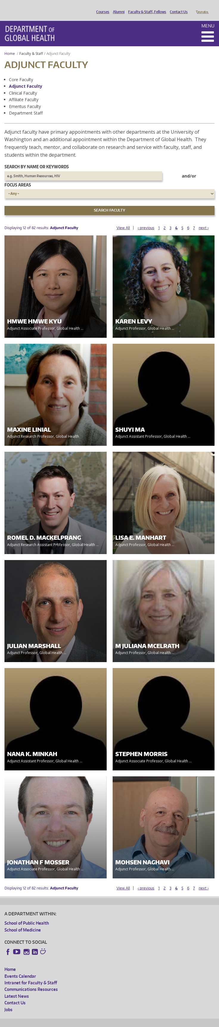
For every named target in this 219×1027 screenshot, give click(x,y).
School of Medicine (22, 921)
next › (204, 219)
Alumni (117, 7)
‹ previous (146, 219)
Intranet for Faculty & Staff (30, 974)
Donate (202, 7)
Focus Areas (17, 176)
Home (9, 45)
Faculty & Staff (31, 45)
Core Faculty (21, 71)
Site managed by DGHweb (143, 1021)
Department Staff (26, 104)
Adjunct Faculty (25, 78)
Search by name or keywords (36, 158)
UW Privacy (83, 1021)
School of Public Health (26, 914)
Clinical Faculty (23, 84)
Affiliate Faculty (23, 91)
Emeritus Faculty (25, 98)
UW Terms (107, 1021)
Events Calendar (20, 967)
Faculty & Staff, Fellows (146, 7)
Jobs (8, 1001)
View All (123, 219)
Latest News (16, 987)
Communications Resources (31, 980)
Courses (101, 7)
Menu (208, 17)
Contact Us (177, 7)
